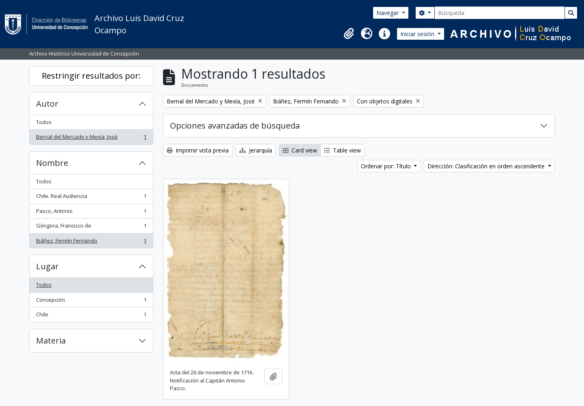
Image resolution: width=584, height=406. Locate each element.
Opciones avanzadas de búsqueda (235, 125)
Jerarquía (255, 150)
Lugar (47, 266)
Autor (47, 103)
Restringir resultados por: (91, 75)
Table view (342, 150)
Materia (51, 340)
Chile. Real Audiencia (91, 197)
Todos (44, 122)
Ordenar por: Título (386, 166)
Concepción (91, 301)
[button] (349, 34)
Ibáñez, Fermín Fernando (91, 242)
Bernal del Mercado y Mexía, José (91, 138)
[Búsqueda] (499, 12)
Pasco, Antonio (91, 212)
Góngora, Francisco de (91, 227)
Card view (300, 150)
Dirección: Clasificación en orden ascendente (486, 166)
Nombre (52, 162)
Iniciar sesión (418, 34)
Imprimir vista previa (198, 150)
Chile (91, 316)
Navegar (388, 13)
